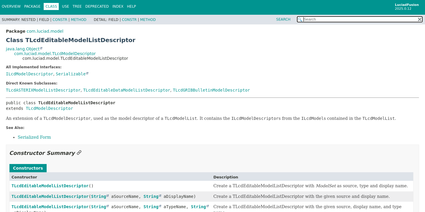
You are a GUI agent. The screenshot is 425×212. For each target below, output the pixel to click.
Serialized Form (34, 137)
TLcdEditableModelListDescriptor (50, 185)
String (98, 196)
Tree (77, 6)
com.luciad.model (45, 31)
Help (131, 6)
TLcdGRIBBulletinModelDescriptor (211, 90)
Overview (11, 6)
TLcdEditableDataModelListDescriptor (126, 90)
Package (32, 6)
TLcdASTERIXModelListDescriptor (43, 90)
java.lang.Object (23, 49)
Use (65, 6)
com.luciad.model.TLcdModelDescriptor (55, 53)
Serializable (71, 74)
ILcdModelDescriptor (29, 74)
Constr (60, 20)
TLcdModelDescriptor (49, 108)
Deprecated (97, 6)
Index (118, 6)
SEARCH (283, 19)
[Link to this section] (79, 153)
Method (78, 20)
